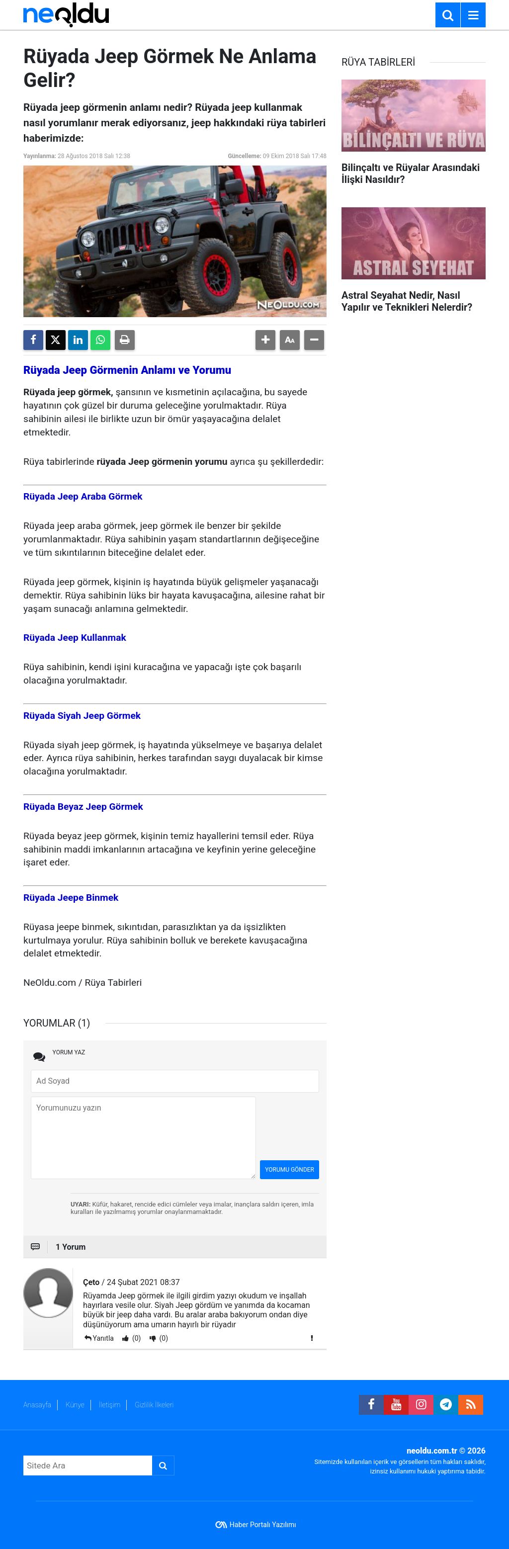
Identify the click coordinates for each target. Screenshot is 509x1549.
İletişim (109, 1405)
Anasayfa (37, 1405)
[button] (265, 340)
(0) (135, 1338)
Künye (75, 1405)
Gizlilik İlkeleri (154, 1405)
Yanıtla (103, 1338)
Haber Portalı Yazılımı (263, 1525)
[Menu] (473, 15)
